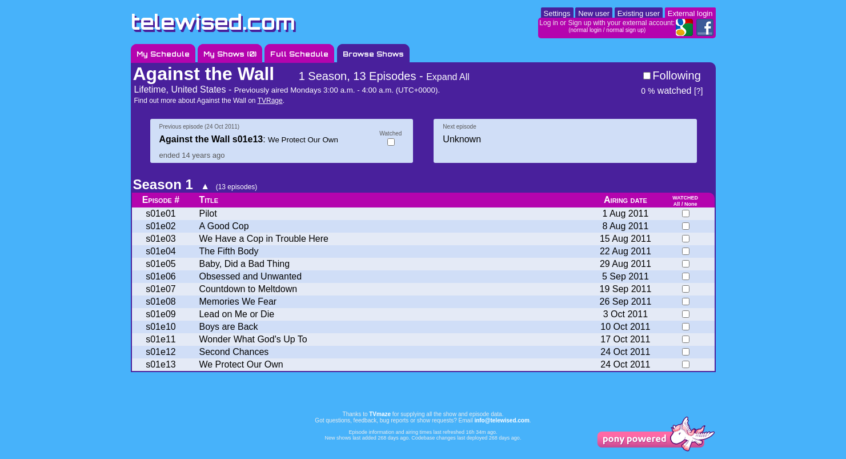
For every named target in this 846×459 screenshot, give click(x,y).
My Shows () (229, 54)
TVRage (270, 101)
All (676, 204)
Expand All (448, 77)
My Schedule (163, 54)
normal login (586, 30)
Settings (557, 13)
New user (594, 13)
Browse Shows (373, 54)
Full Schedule (299, 54)
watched (666, 90)
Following (676, 75)
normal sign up (625, 30)
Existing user (639, 13)
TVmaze (380, 414)
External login (690, 13)
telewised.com (213, 22)
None (690, 204)
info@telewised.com (501, 420)
